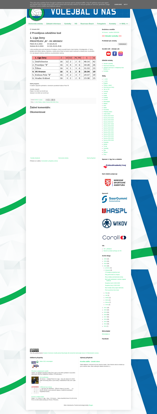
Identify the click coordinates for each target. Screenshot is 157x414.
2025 (105, 259)
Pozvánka (106, 109)
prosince (107, 268)
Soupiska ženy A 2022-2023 (112, 285)
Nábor (105, 107)
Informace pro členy (109, 87)
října (106, 293)
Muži (105, 105)
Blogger (91, 405)
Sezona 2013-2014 (109, 115)
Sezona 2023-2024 (109, 136)
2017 (105, 317)
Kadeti (105, 95)
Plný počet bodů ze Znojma (112, 274)
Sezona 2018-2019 (109, 126)
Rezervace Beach (87, 24)
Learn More (118, 4)
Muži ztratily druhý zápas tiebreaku (114, 287)
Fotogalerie (101, 24)
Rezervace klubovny (109, 65)
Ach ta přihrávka (44, 377)
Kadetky (106, 97)
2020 (105, 310)
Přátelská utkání (108, 111)
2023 (105, 263)
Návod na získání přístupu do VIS (112, 251)
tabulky (105, 144)
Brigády (106, 83)
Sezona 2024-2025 (109, 138)
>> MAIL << (123, 24)
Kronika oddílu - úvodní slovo (90, 361)
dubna (107, 300)
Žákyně (105, 152)
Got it (125, 4)
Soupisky (106, 142)
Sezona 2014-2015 (109, 118)
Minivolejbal (107, 101)
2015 (105, 321)
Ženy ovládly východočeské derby (114, 277)
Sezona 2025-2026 (109, 140)
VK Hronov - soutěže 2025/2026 (110, 32)
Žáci (105, 150)
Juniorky (106, 91)
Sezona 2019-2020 (109, 128)
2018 (105, 314)
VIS (76, 24)
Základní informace (53, 24)
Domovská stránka (36, 24)
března (107, 302)
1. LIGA (36, 102)
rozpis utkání (107, 113)
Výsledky (67, 24)
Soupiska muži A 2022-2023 (112, 283)
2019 (105, 312)
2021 (105, 307)
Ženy (57, 102)
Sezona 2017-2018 (109, 124)
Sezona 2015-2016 (109, 120)
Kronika (106, 99)
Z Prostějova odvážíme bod (112, 272)
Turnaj (105, 146)
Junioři (105, 93)
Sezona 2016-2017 (109, 122)
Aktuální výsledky (111, 36)
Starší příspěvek (91, 158)
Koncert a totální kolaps (37, 396)
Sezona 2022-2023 (50, 102)
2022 (105, 266)
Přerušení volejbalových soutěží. (40, 371)
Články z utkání (42, 102)
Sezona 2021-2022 (109, 132)
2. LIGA (106, 81)
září (106, 295)
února (107, 304)
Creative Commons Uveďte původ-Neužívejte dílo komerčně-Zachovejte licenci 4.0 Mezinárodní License (71, 353)
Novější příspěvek (35, 158)
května (107, 297)
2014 (105, 324)
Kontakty (112, 24)
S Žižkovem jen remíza (46, 387)
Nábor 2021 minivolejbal (46, 361)
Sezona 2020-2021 (109, 130)
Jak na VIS (106, 89)
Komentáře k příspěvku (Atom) (49, 161)
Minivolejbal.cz (106, 334)
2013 (105, 326)
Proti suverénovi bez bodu (112, 290)
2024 (105, 261)
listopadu (107, 270)
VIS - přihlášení (108, 249)
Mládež (105, 103)
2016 (105, 319)
